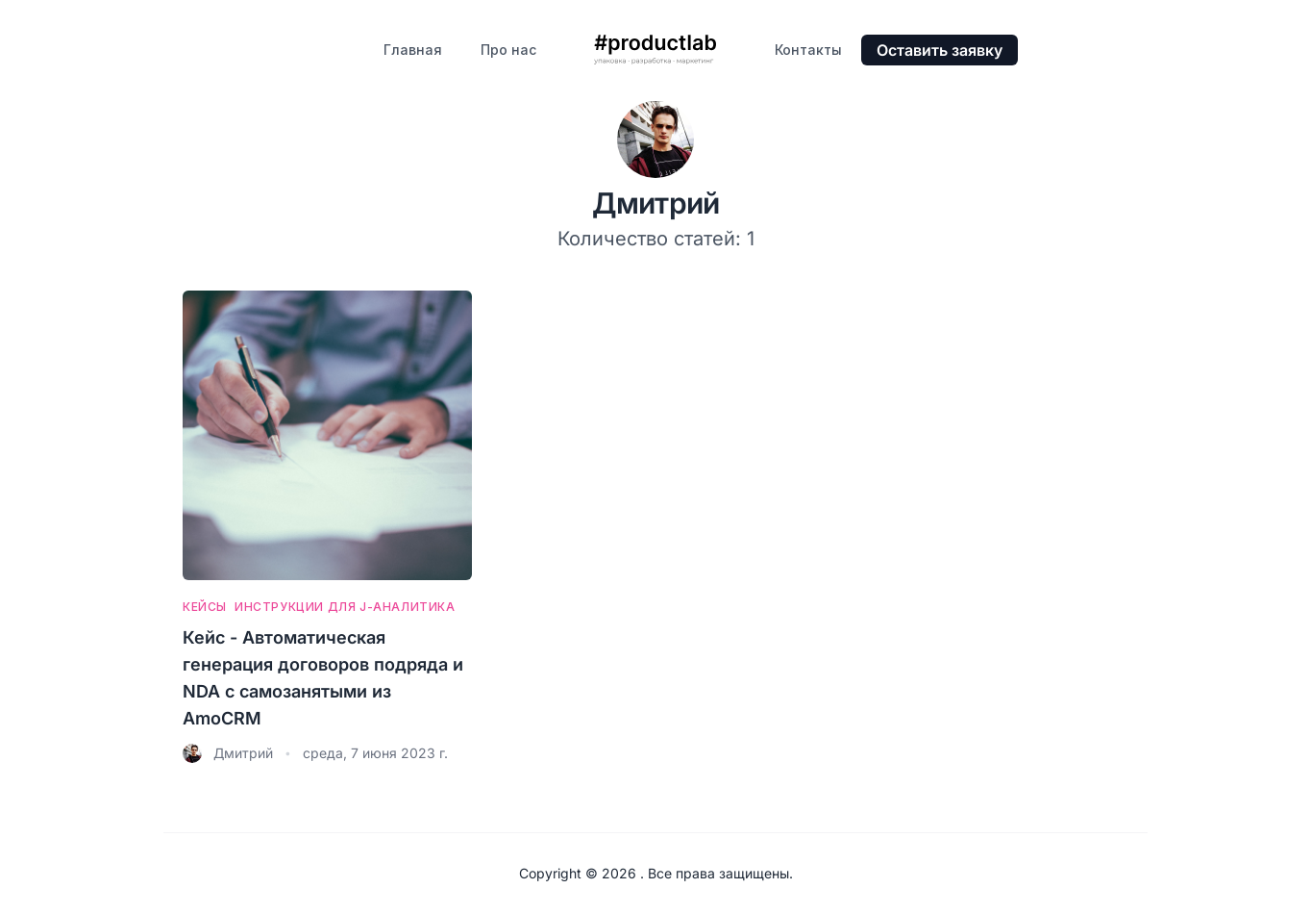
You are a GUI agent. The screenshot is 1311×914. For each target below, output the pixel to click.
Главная (412, 49)
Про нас (508, 49)
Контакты (808, 49)
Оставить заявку (939, 50)
